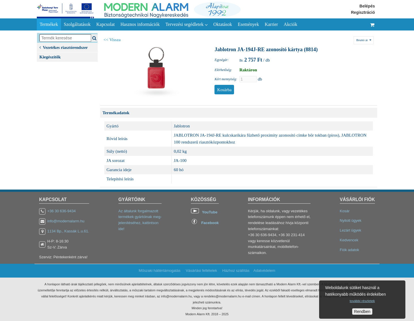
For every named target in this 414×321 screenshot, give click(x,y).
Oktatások (222, 24)
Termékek (49, 24)
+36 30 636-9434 (61, 211)
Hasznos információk (140, 24)
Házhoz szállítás (236, 270)
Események (248, 24)
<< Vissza (112, 39)
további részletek (362, 301)
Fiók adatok (349, 250)
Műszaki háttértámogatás (160, 270)
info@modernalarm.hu (66, 221)
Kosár (345, 211)
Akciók (290, 24)
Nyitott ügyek (350, 220)
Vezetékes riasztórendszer (63, 47)
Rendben (362, 311)
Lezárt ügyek (350, 230)
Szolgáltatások (77, 24)
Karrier (271, 24)
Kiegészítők (50, 57)
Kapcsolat (105, 24)
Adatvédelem (264, 270)
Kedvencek (349, 240)
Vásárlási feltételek (201, 270)
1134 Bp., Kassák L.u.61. (68, 231)
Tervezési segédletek (186, 24)
